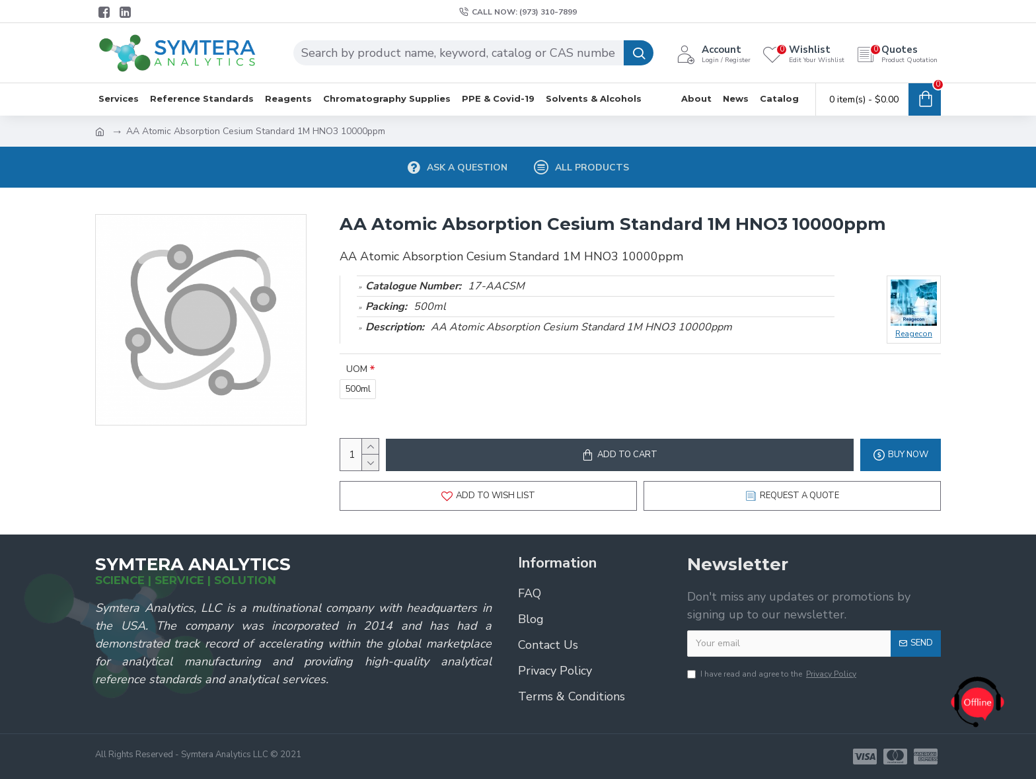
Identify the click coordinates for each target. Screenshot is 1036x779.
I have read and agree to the (772, 674)
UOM (356, 369)
